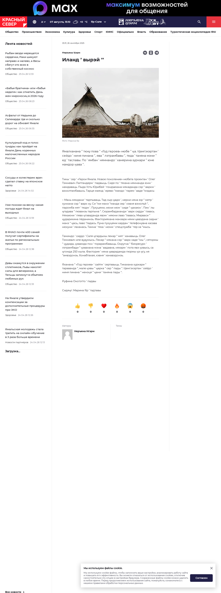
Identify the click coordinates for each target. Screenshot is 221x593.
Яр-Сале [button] (96, 21)
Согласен (201, 578)
